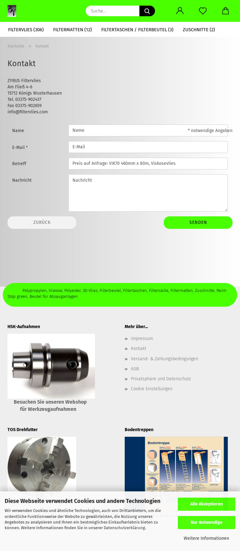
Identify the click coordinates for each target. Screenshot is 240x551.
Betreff (19, 163)
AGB (135, 368)
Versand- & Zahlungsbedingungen (164, 359)
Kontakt (138, 348)
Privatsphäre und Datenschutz (161, 378)
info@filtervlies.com (28, 112)
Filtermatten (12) (72, 29)
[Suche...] (147, 11)
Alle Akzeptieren (206, 504)
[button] (179, 11)
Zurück (42, 222)
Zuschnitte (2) (199, 29)
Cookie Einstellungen (151, 388)
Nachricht (22, 180)
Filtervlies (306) (26, 29)
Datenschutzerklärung (124, 527)
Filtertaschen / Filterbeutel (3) (137, 29)
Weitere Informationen (206, 538)
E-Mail (19, 147)
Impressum (142, 338)
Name (18, 130)
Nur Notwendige (206, 522)
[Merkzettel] (202, 11)
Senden (198, 222)
